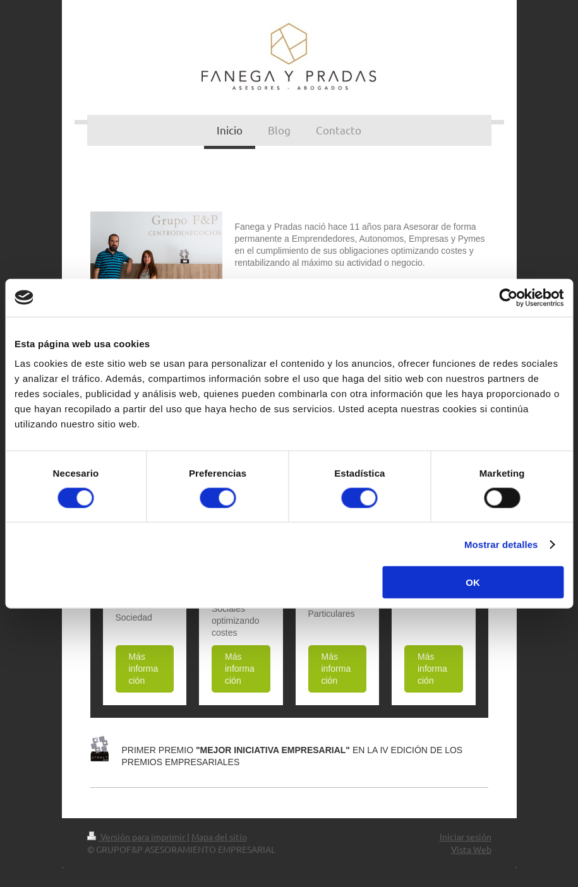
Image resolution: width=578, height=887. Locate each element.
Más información (144, 669)
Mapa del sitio (219, 836)
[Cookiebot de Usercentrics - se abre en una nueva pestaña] (508, 297)
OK (473, 582)
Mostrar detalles (501, 544)
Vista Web (471, 849)
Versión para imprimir (137, 836)
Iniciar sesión (465, 836)
